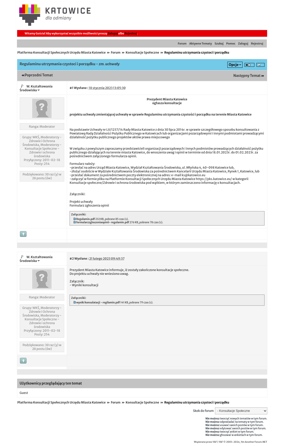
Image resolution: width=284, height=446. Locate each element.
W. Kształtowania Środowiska (36, 88)
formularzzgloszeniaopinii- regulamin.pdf (102, 222)
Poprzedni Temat (39, 75)
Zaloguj (113, 33)
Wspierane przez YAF (205, 441)
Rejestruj (131, 33)
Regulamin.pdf (85, 219)
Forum (182, 43)
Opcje (233, 64)
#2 (72, 258)
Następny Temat (247, 76)
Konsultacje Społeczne (142, 52)
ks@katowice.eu (193, 175)
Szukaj (219, 43)
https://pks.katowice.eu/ (214, 179)
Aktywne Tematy (200, 43)
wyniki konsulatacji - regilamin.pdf (98, 302)
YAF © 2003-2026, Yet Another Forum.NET (243, 441)
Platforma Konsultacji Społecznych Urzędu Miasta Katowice (61, 52)
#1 (71, 88)
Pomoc (230, 43)
